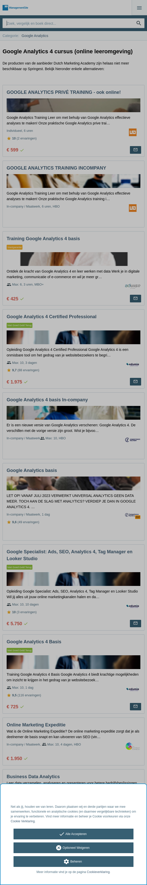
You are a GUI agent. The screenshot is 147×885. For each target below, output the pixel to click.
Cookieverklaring (98, 872)
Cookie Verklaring (23, 821)
